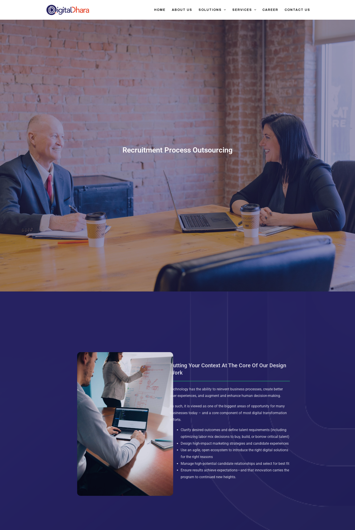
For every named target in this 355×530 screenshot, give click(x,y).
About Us (182, 10)
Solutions (212, 10)
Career (270, 10)
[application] (224, 10)
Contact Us (297, 10)
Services (244, 10)
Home (160, 10)
